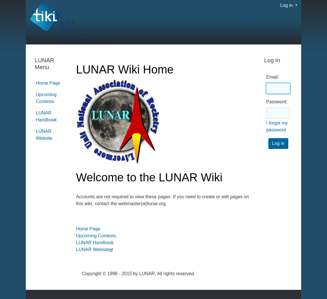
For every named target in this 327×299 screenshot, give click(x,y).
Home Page (88, 228)
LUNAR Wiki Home (125, 69)
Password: (277, 101)
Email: (272, 77)
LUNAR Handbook (95, 242)
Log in (287, 5)
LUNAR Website (92, 249)
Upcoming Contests (96, 235)
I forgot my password (277, 126)
